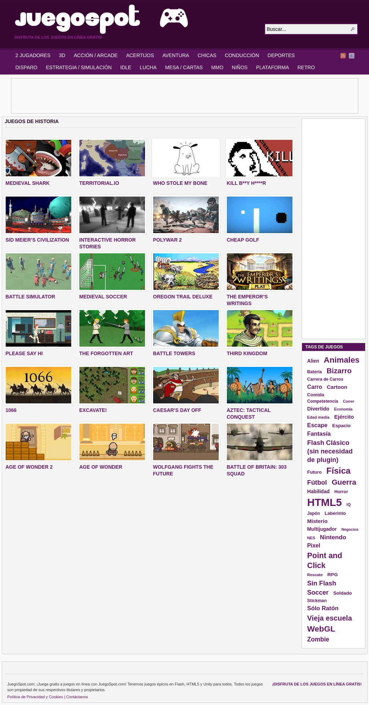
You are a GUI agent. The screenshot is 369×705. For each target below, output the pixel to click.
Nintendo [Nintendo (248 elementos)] (333, 537)
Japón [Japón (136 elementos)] (313, 513)
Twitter (351, 56)
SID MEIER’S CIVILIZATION (37, 240)
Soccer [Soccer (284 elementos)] (318, 592)
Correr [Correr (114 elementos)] (348, 401)
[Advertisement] (185, 96)
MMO (217, 67)
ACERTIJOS (140, 55)
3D (62, 55)
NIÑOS (239, 67)
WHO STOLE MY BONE (180, 183)
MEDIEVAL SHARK (28, 183)
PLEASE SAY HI (24, 353)
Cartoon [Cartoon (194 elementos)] (337, 387)
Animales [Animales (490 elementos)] (341, 359)
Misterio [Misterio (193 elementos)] (317, 521)
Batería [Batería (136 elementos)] (314, 371)
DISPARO (27, 67)
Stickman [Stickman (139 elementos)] (317, 600)
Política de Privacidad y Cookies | (36, 697)
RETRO (306, 67)
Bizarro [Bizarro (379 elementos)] (339, 371)
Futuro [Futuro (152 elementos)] (314, 472)
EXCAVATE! (93, 410)
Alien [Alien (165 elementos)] (313, 361)
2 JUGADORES (33, 55)
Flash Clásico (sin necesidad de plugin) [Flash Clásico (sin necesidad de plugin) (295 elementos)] (330, 451)
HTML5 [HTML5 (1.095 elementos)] (324, 502)
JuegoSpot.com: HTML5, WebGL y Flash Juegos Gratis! (135, 19)
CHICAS (206, 55)
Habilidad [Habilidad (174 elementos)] (318, 491)
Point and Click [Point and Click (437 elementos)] (324, 560)
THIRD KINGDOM (247, 353)
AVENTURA (175, 55)
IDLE (125, 67)
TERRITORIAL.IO (99, 183)
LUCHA (148, 67)
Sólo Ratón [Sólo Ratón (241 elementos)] (323, 608)
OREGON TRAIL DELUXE (183, 296)
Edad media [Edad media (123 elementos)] (318, 417)
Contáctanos (77, 697)
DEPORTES (281, 55)
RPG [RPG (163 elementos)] (333, 574)
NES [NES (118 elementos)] (311, 538)
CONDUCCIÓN (242, 55)
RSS (343, 56)
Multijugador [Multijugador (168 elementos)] (322, 529)
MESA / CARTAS (184, 67)
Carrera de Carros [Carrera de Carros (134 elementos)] (325, 379)
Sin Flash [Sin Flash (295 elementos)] (321, 583)
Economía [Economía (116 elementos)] (343, 409)
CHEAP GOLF (243, 240)
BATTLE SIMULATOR (30, 296)
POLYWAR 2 (167, 240)
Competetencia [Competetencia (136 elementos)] (322, 401)
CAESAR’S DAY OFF (177, 410)
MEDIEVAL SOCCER (103, 296)
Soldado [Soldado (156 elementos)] (342, 593)
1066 (11, 410)
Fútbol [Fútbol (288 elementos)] (317, 482)
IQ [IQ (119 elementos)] (349, 504)
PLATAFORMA (272, 67)
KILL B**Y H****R (246, 183)
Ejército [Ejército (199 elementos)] (344, 417)
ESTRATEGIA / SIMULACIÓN (79, 67)
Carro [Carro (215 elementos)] (314, 387)
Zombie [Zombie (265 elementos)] (318, 639)
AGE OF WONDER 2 (29, 467)
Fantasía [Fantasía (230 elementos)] (319, 433)
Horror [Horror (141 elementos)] (341, 491)
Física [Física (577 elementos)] (338, 470)
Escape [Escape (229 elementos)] (317, 425)
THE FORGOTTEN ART (106, 353)
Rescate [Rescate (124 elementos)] (315, 575)
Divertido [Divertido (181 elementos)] (318, 409)
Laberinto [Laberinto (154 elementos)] (335, 513)
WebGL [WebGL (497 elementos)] (321, 628)
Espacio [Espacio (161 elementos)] (341, 425)
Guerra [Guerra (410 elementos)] (344, 482)
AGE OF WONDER (100, 467)
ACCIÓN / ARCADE (96, 55)
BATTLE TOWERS (174, 353)
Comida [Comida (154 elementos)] (315, 394)
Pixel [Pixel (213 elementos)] (313, 545)
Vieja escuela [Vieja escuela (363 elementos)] (329, 618)
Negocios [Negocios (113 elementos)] (349, 529)
